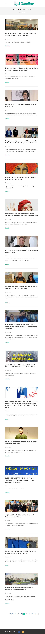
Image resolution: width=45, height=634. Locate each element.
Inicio (20, 12)
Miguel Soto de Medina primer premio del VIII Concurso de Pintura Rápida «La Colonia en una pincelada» (21, 327)
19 (35, 613)
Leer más (7, 45)
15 (23, 613)
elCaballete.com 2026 (10, 631)
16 (26, 613)
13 (18, 613)
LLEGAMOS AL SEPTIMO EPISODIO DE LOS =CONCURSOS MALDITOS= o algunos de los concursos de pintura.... (19, 480)
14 (21, 613)
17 (29, 613)
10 (10, 613)
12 (15, 613)
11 (12, 613)
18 (32, 613)
